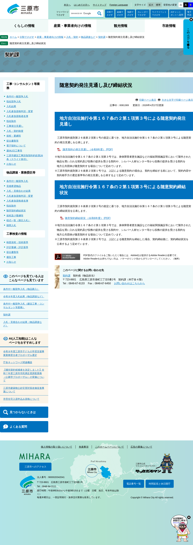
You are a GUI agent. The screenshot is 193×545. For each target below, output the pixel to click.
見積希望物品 (13, 186)
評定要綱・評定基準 (17, 247)
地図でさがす (130, 13)
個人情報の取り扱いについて (56, 446)
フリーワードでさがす (62, 13)
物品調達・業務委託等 (20, 172)
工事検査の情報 (16, 233)
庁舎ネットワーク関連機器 (17, 362)
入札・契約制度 (14, 131)
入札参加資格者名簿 (17, 116)
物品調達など (88, 37)
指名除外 (11, 121)
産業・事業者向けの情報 (72, 26)
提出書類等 (12, 140)
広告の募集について (141, 446)
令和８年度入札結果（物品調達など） (23, 296)
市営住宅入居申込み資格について (21, 399)
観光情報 (120, 26)
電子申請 (189, 13)
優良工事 (11, 257)
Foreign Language (119, 5)
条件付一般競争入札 (17, 96)
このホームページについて (109, 446)
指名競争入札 (13, 101)
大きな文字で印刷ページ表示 (177, 99)
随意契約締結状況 (16, 210)
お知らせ (11, 164)
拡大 (151, 5)
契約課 (102, 37)
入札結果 (11, 106)
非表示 (191, 19)
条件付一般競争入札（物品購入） (21, 289)
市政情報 (169, 26)
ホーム (13, 37)
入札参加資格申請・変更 (19, 111)
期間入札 (11, 225)
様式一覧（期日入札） (18, 220)
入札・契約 (72, 37)
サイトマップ (99, 5)
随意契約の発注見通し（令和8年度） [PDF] (87, 149)
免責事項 (83, 446)
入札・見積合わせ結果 (18, 191)
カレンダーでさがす (143, 13)
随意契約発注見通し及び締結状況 (28, 43)
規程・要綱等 (13, 135)
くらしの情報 (24, 26)
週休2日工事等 (14, 150)
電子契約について (16, 145)
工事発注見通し (14, 126)
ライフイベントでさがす (159, 13)
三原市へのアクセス (35, 466)
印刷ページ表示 (147, 99)
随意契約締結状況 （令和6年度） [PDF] (87, 218)
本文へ (67, 5)
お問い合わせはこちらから (129, 283)
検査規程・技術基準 (17, 242)
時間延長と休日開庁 (159, 483)
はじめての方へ (82, 5)
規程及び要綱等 (14, 215)
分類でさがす (110, 13)
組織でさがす (120, 13)
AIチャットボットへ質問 (177, 13)
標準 (158, 5)
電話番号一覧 (133, 483)
